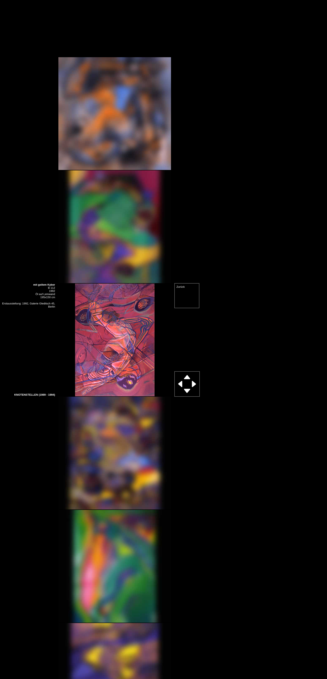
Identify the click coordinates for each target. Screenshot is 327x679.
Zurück (180, 286)
